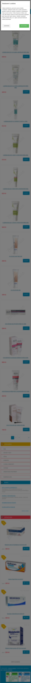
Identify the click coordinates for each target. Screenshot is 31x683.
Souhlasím (24, 25)
